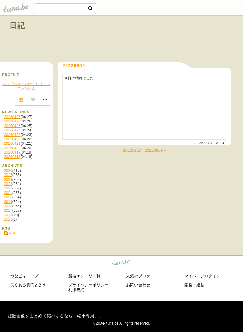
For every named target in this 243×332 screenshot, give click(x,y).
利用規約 (76, 289)
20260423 (12, 135)
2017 (8, 210)
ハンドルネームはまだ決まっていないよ (26, 86)
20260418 (12, 157)
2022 (8, 188)
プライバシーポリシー (88, 285)
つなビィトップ (24, 276)
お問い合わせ (138, 285)
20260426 (12, 121)
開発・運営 (194, 285)
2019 (8, 202)
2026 (8, 170)
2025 (8, 175)
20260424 (12, 130)
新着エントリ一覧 (84, 276)
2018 (8, 206)
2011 (8, 219)
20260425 (12, 126)
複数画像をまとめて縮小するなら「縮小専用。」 (55, 315)
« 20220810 (130, 150)
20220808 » (155, 150)
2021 (8, 193)
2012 (8, 215)
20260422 (12, 139)
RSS (10, 233)
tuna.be (121, 263)
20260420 (12, 148)
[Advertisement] (163, 39)
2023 (8, 184)
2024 (8, 179)
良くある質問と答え (28, 285)
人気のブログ (138, 276)
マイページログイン (202, 276)
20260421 (12, 143)
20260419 (12, 152)
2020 (8, 197)
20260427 (12, 117)
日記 (17, 25)
